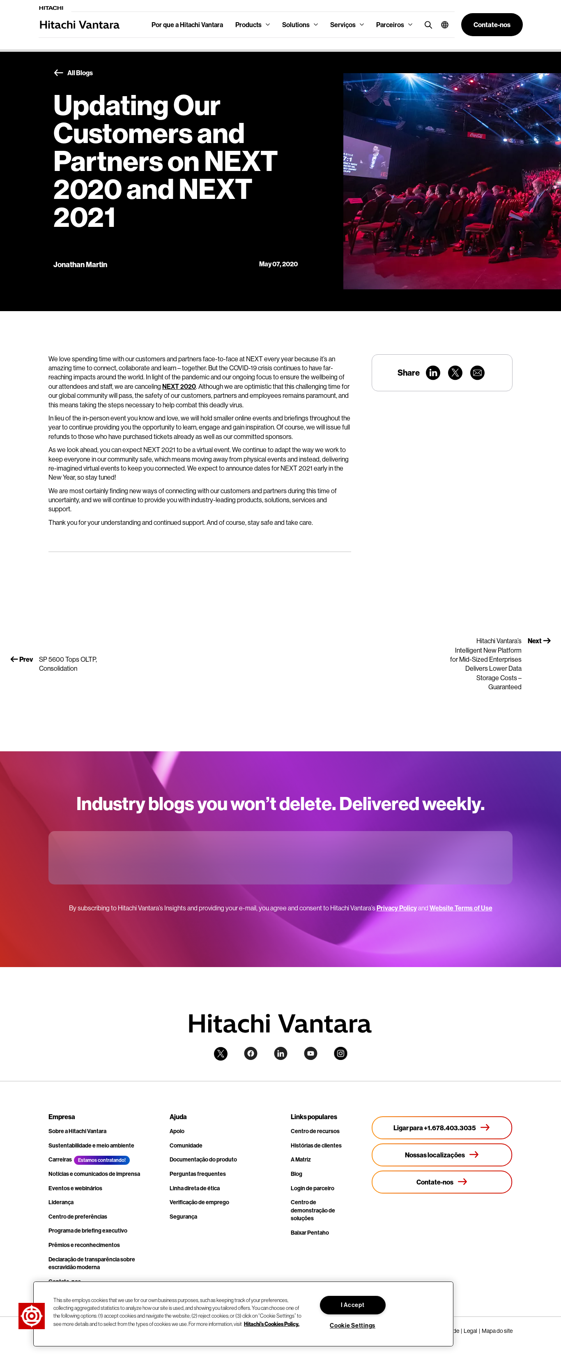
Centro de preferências (77, 1216)
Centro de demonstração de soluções (313, 1210)
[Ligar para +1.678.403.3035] (442, 1127)
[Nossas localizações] (442, 1154)
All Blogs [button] (73, 73)
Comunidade (186, 1145)
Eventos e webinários (75, 1188)
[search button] (426, 24)
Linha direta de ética (195, 1188)
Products (248, 25)
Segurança (183, 1216)
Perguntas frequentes (198, 1174)
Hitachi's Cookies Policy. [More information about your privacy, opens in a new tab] (271, 1323)
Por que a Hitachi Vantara (187, 25)
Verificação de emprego (199, 1202)
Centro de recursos (315, 1131)
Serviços (343, 25)
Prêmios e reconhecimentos (84, 1245)
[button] (442, 24)
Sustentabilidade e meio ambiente (91, 1145)
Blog (296, 1174)
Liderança (61, 1202)
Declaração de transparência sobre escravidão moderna (91, 1263)
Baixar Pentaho (310, 1232)
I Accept (353, 1305)
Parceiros (390, 25)
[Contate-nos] (442, 1182)
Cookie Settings (352, 1325)
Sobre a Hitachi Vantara (77, 1131)
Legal (470, 1331)
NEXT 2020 (179, 386)
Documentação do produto (203, 1159)
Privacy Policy (397, 908)
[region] (243, 1314)
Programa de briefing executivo (87, 1230)
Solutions (296, 25)
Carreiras (60, 1159)
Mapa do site (497, 1331)
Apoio (177, 1131)
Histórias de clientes (316, 1145)
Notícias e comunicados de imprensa (94, 1174)
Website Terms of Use (461, 908)
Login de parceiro (312, 1188)
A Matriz (301, 1159)
